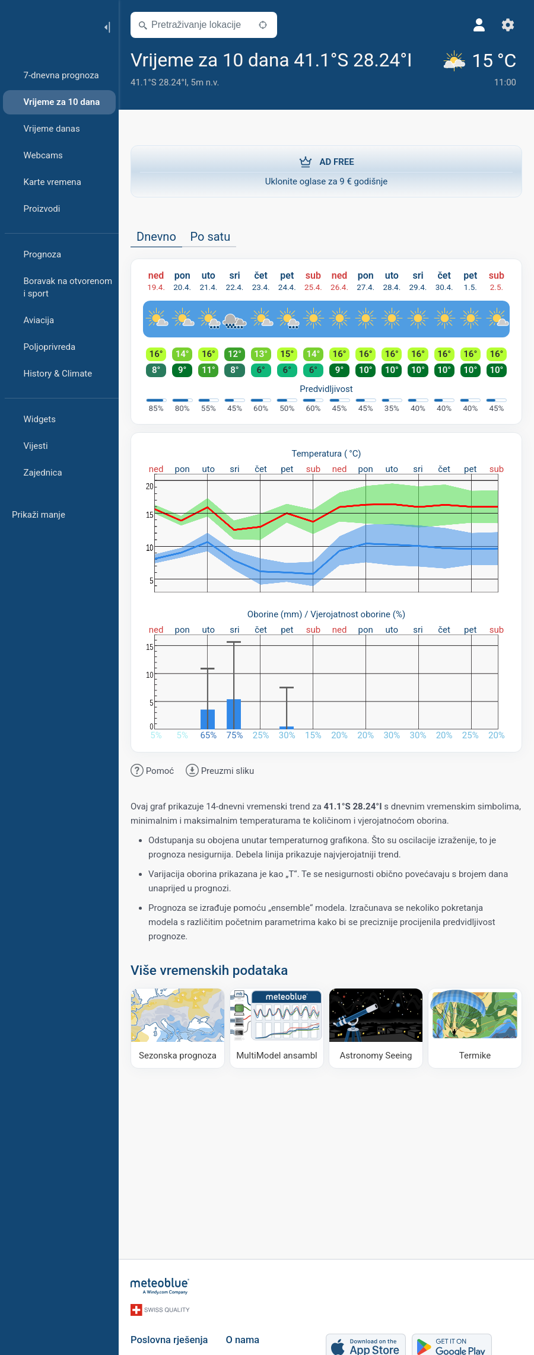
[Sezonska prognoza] (177, 1028)
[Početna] (47, 26)
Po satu (210, 236)
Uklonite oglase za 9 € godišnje (326, 171)
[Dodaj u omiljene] (426, 58)
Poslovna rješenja (169, 1340)
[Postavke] (507, 24)
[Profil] (479, 24)
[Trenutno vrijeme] (481, 70)
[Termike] (475, 1028)
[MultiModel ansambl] (276, 1028)
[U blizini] (263, 25)
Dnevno (156, 236)
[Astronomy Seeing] (375, 1028)
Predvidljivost (326, 389)
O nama (242, 1340)
